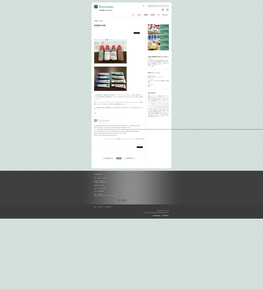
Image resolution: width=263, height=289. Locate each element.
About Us (101, 206)
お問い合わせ (122, 200)
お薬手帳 (152, 97)
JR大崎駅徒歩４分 (160, 95)
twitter (167, 10)
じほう (156, 97)
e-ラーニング (153, 95)
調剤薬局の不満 (153, 116)
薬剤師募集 (157, 113)
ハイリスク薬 (158, 103)
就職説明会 (155, 110)
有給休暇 (151, 111)
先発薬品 (137, 138)
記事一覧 (119, 158)
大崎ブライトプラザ (154, 108)
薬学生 (161, 113)
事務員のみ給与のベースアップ (155, 77)
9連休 (149, 95)
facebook (163, 10)
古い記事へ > (129, 158)
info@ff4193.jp (100, 191)
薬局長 (163, 114)
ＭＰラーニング (160, 116)
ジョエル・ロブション (161, 102)
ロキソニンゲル (131, 138)
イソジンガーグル (110, 138)
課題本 (149, 86)
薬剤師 (152, 113)
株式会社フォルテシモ (162, 111)
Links (95, 206)
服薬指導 (155, 111)
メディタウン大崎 (162, 105)
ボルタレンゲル (124, 138)
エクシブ (155, 102)
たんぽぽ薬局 (117, 138)
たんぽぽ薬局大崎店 (153, 100)
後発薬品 (142, 138)
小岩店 (150, 110)
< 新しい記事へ (108, 158)
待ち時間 (160, 110)
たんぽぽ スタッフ (161, 97)
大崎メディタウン (162, 108)
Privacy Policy (108, 206)
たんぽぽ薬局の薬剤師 (155, 99)
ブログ (96, 27)
